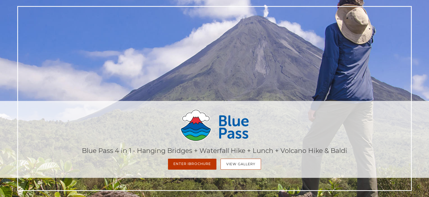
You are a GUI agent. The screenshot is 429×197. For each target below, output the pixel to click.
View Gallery (240, 164)
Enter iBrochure (192, 164)
